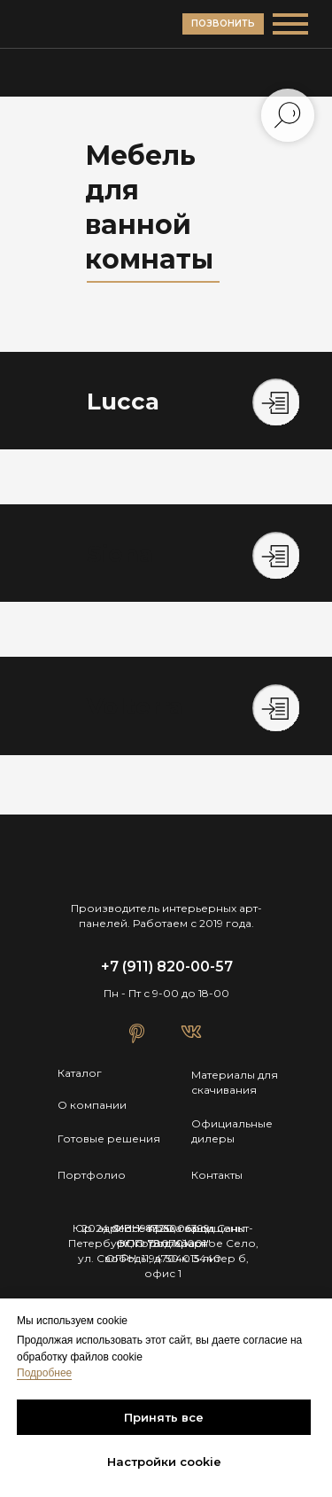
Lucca (123, 401)
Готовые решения (109, 1138)
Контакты (217, 1174)
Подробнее (44, 1373)
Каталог (80, 1073)
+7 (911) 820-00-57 (167, 966)
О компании (92, 1104)
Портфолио (92, 1174)
